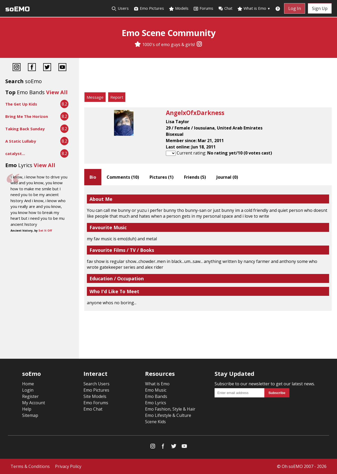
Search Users (96, 384)
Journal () (227, 177)
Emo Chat (92, 409)
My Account (33, 403)
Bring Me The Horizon (26, 116)
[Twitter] (47, 67)
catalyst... (15, 153)
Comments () (123, 177)
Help (26, 409)
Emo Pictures (148, 8)
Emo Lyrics (155, 403)
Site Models (94, 396)
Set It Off (45, 230)
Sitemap (30, 415)
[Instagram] (199, 44)
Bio (93, 177)
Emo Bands (156, 396)
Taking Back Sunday (25, 128)
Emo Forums (95, 403)
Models (179, 8)
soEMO (17, 9)
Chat (225, 8)
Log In (294, 8)
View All (57, 92)
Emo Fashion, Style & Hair (170, 409)
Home (28, 384)
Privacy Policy (68, 466)
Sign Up (320, 8)
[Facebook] (32, 67)
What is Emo (253, 8)
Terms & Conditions (30, 466)
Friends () (195, 177)
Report (116, 97)
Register (30, 396)
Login (27, 390)
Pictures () (162, 177)
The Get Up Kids (21, 104)
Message (95, 97)
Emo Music (155, 390)
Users (120, 8)
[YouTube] (62, 67)
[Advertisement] (208, 76)
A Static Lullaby (20, 141)
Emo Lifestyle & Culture (168, 415)
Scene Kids (155, 422)
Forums (203, 8)
